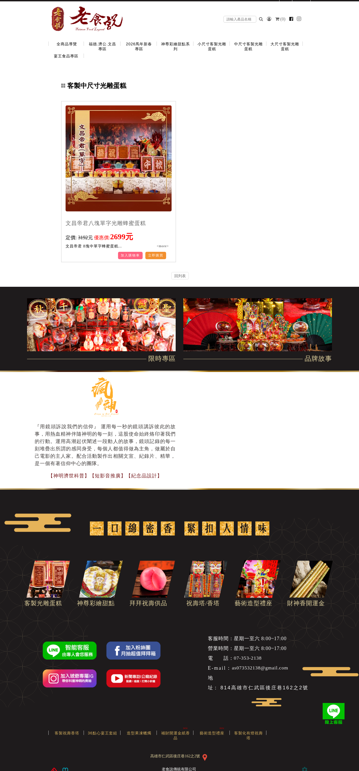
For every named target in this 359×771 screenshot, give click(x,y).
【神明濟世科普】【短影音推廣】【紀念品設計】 (105, 475)
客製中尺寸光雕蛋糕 (93, 86)
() (281, 19)
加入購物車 (130, 255)
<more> (162, 246)
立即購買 (155, 255)
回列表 (180, 276)
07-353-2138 (248, 658)
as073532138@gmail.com (260, 668)
